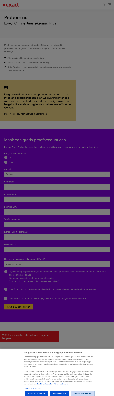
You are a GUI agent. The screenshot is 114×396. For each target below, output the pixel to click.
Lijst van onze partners (32, 390)
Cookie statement (44, 386)
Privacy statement (60, 386)
